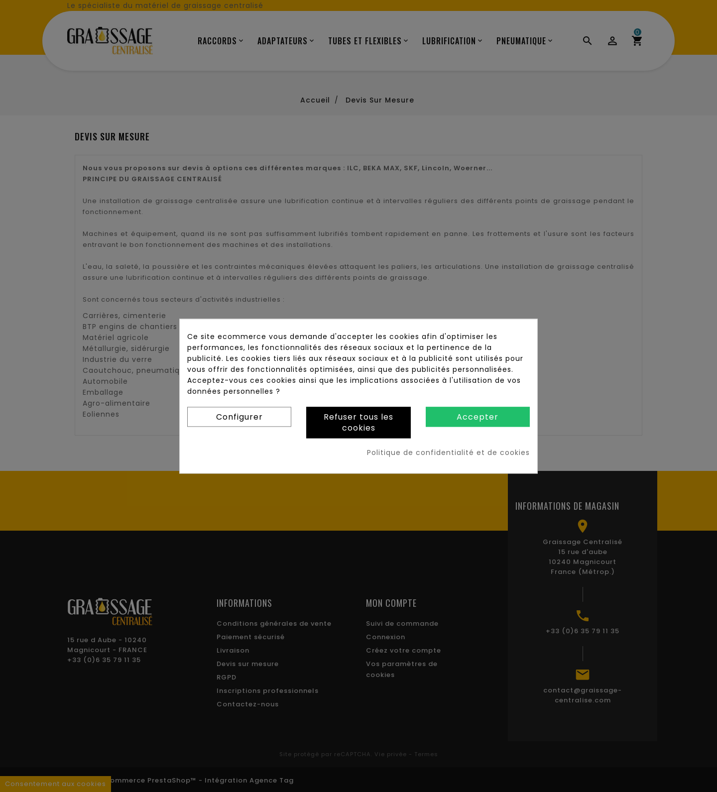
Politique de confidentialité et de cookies (448, 452)
